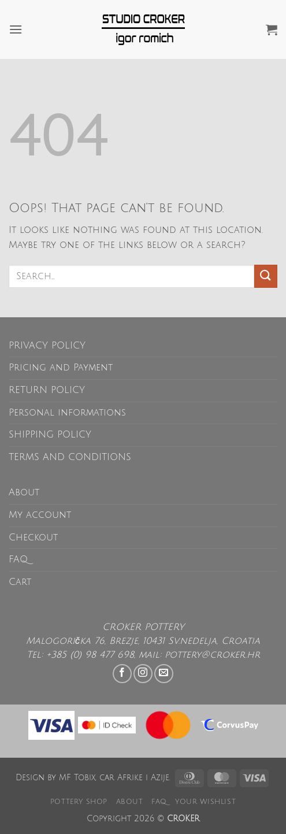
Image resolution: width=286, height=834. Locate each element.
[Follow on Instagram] (143, 673)
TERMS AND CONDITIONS (70, 457)
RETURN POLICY (47, 390)
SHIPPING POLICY (50, 434)
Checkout (33, 537)
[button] (16, 29)
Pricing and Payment (61, 367)
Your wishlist (205, 802)
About (24, 492)
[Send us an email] (163, 673)
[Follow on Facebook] (122, 673)
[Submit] (265, 276)
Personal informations (67, 412)
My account (40, 515)
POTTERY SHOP (78, 802)
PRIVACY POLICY (47, 345)
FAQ (18, 559)
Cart (20, 582)
